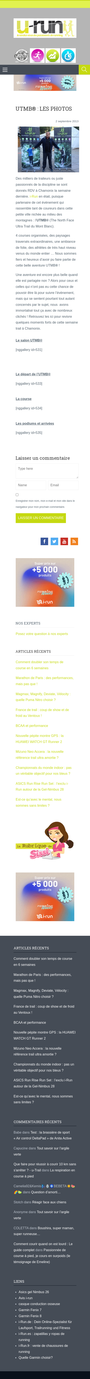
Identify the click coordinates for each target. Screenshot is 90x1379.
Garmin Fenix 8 (30, 1316)
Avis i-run (25, 1298)
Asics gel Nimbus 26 (34, 1292)
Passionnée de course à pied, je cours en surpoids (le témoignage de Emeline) (42, 1256)
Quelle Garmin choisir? (36, 1357)
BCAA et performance (32, 726)
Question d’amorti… (46, 1192)
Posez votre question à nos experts (42, 634)
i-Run (33, 196)
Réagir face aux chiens (49, 1202)
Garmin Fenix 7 (30, 1310)
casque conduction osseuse (39, 1304)
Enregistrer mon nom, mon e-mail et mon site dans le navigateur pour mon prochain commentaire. (45, 503)
